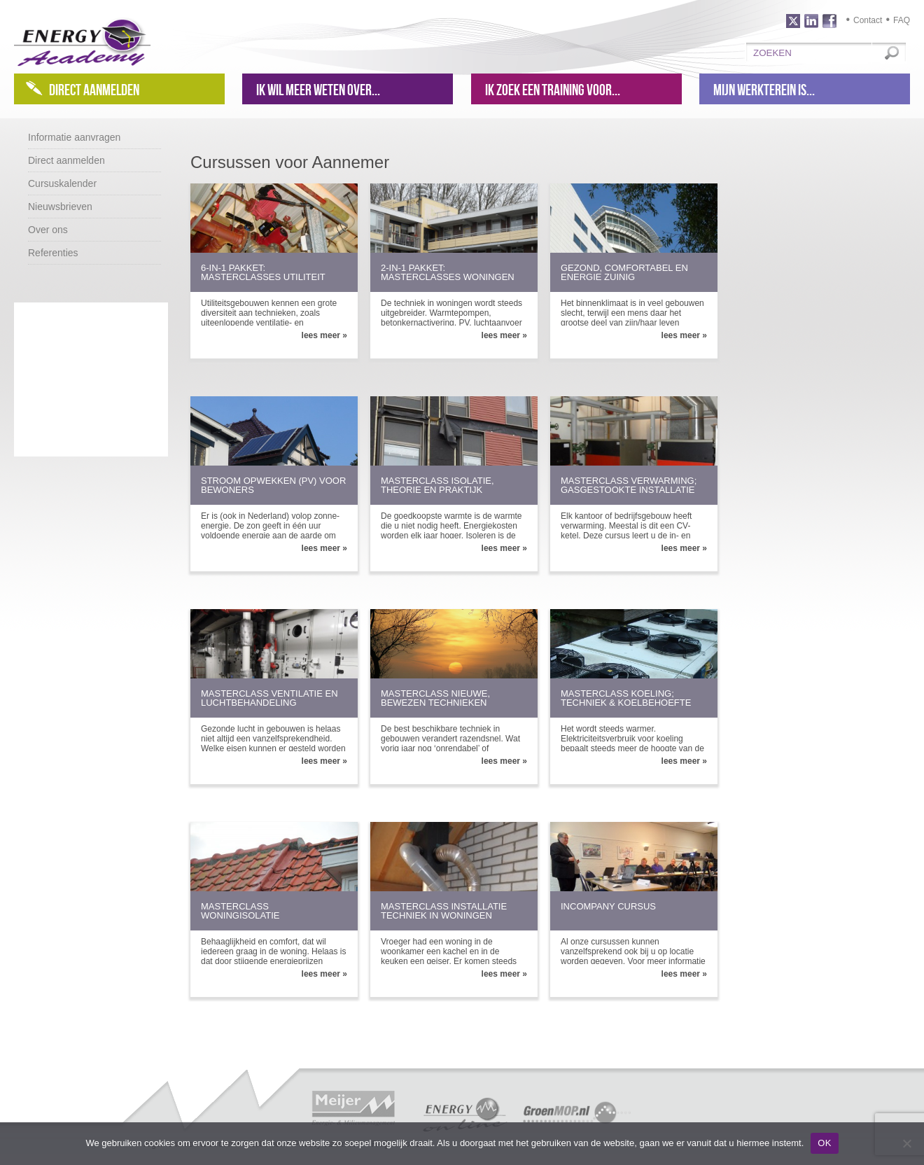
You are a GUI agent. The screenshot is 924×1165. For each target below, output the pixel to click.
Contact (867, 20)
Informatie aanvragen (74, 137)
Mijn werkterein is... (764, 89)
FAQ (901, 20)
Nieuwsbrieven (60, 206)
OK (824, 1143)
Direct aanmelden (94, 89)
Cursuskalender (62, 183)
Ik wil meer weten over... (318, 89)
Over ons (48, 229)
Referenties (53, 252)
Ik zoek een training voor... (552, 89)
